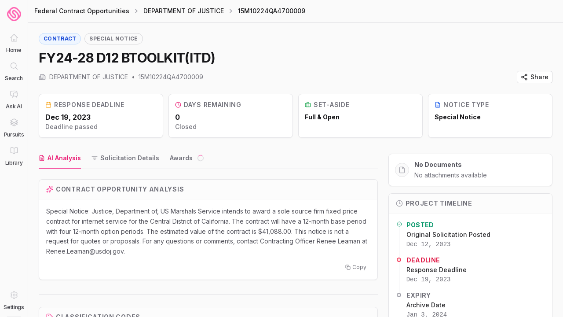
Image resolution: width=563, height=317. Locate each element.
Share (534, 77)
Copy (355, 267)
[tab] (60, 158)
